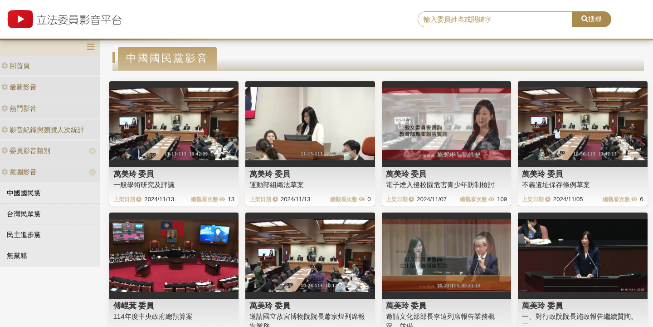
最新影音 (19, 87)
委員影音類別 (25, 150)
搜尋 (591, 19)
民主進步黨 (24, 234)
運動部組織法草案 (276, 184)
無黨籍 (17, 255)
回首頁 (15, 65)
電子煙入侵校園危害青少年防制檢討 (440, 184)
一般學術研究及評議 (144, 184)
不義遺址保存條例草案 (556, 184)
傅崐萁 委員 (133, 306)
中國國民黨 (24, 193)
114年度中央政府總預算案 (153, 316)
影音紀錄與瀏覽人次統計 (42, 130)
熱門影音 (19, 108)
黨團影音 (19, 172)
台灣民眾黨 (24, 214)
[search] (495, 19)
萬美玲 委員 (133, 174)
